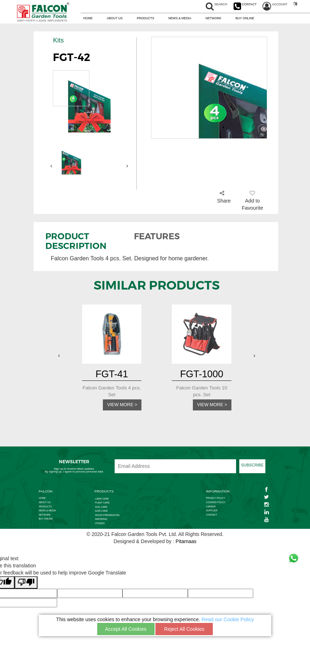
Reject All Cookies (184, 629)
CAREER (211, 507)
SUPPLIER (212, 511)
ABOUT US (114, 18)
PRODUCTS (145, 18)
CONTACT (211, 516)
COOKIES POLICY (216, 503)
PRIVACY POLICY (215, 499)
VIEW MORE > (120, 405)
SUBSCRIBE (252, 466)
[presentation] (51, 165)
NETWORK (213, 18)
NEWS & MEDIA (179, 18)
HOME (87, 18)
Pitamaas (186, 542)
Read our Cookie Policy (227, 619)
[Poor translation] (26, 583)
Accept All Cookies (125, 629)
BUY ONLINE (245, 18)
